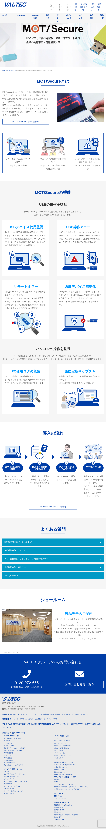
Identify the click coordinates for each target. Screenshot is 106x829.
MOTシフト (7, 755)
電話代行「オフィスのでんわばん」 (15, 748)
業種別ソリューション (61, 802)
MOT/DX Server (9, 746)
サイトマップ (6, 727)
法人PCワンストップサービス (64, 755)
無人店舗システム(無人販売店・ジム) (66, 774)
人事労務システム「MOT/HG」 (14, 750)
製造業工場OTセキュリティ (63, 805)
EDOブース (58, 796)
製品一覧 (51, 7)
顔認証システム (59, 769)
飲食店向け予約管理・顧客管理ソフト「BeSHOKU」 (71, 787)
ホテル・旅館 (58, 807)
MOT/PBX (21, 15)
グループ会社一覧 (76, 714)
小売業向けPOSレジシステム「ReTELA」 (68, 789)
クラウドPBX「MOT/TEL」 (12, 738)
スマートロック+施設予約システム (65, 765)
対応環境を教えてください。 (16, 550)
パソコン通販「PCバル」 (62, 748)
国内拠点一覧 (59, 714)
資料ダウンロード (19, 733)
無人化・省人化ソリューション (64, 762)
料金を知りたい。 (12, 575)
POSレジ (57, 782)
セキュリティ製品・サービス (13, 769)
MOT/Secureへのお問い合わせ (25, 121)
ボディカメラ (68, 16)
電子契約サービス (9, 763)
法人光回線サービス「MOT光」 (14, 765)
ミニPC (56, 738)
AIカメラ (80, 16)
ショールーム (87, 714)
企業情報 (59, 7)
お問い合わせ (92, 7)
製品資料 (91, 16)
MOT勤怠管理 (8, 753)
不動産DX (57, 812)
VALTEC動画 (35, 16)
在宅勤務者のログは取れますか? (18, 542)
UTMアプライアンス (10, 793)
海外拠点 (67, 714)
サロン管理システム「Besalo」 (64, 784)
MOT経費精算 (8, 758)
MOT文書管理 (8, 760)
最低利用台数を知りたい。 (15, 567)
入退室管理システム (60, 767)
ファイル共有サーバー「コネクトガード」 (17, 781)
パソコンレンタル (60, 753)
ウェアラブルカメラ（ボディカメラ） (16, 774)
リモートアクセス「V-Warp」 (13, 786)
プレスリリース (28, 714)
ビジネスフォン (9, 743)
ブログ (52, 714)
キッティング (58, 758)
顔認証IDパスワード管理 (12, 776)
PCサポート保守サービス (62, 743)
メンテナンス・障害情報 (41, 714)
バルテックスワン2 (10, 789)
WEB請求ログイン (83, 7)
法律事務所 (58, 817)
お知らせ (67, 7)
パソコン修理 (58, 750)
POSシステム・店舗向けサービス (65, 777)
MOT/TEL (6, 15)
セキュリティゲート (10, 779)
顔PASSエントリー (60, 772)
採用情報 (75, 7)
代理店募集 (99, 7)
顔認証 (57, 18)
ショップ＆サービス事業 (33, 719)
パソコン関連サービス (61, 736)
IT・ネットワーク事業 (17, 719)
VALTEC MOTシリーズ (11, 736)
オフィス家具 (58, 793)
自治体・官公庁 (59, 810)
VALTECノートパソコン (62, 741)
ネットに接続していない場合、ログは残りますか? (26, 559)
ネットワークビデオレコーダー (14, 791)
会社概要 (13, 714)
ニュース (19, 714)
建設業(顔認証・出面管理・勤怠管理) (66, 815)
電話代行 (47, 16)
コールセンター (59, 819)
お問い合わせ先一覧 (79, 684)
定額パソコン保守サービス (63, 746)
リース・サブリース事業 (49, 719)
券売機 (56, 779)
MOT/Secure (8, 784)
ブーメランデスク (60, 798)
